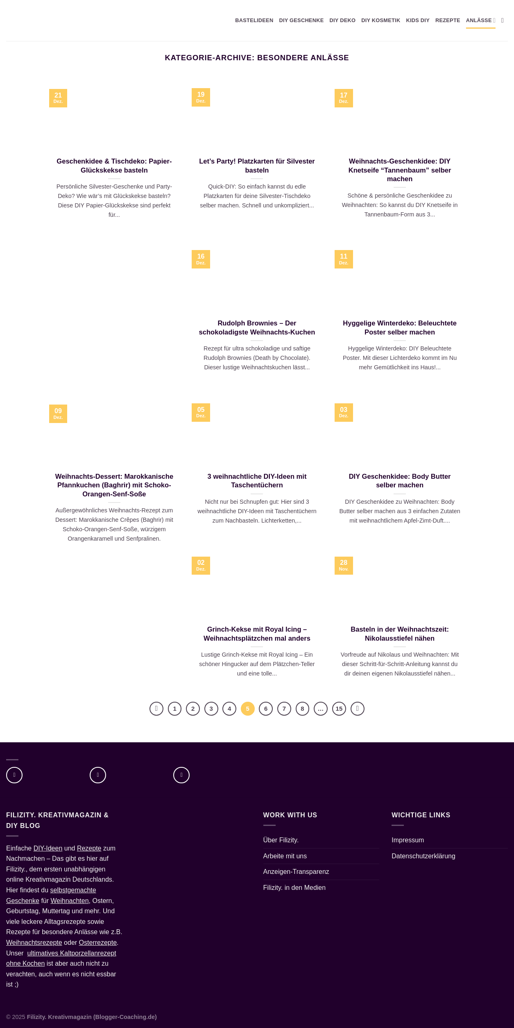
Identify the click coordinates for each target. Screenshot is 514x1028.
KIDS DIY (418, 20)
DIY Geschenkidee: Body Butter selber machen (400, 481)
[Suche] (504, 20)
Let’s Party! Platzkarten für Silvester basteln (257, 165)
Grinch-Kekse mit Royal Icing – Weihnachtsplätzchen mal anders (257, 633)
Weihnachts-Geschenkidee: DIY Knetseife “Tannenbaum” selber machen (400, 170)
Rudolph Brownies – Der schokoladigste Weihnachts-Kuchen (257, 327)
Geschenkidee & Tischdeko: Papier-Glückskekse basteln (114, 165)
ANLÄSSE (481, 20)
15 (339, 708)
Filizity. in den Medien (294, 887)
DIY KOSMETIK (380, 20)
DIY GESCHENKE (301, 20)
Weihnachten (70, 900)
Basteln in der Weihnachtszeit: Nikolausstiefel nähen (400, 633)
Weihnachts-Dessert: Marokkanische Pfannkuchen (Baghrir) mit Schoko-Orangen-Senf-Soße (114, 485)
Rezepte (89, 848)
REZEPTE (447, 20)
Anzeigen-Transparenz (296, 871)
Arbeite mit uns (285, 856)
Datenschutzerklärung (423, 856)
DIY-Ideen (48, 848)
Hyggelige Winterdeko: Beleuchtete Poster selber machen (400, 327)
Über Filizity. (281, 840)
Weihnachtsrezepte (34, 942)
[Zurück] (156, 709)
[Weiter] (358, 709)
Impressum (408, 840)
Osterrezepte (98, 942)
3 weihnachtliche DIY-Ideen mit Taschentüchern (257, 481)
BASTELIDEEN (254, 20)
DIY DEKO (342, 20)
